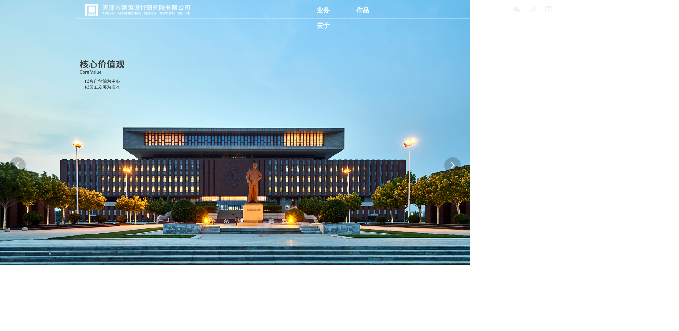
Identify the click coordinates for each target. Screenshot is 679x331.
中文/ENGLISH (582, 10)
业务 (323, 10)
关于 (323, 25)
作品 (362, 10)
